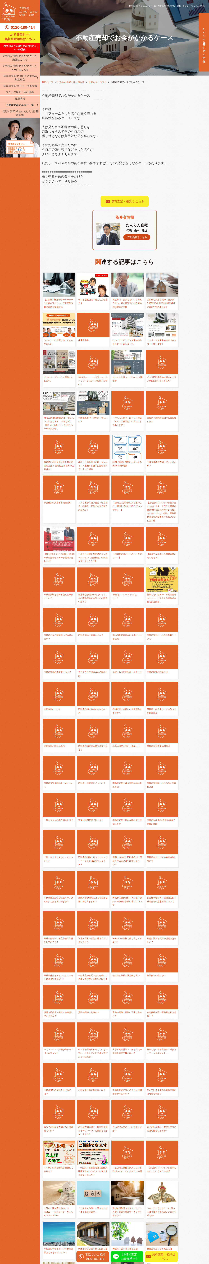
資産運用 (163, 1232)
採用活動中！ (50, 344)
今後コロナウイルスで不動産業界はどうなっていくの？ (90, 1080)
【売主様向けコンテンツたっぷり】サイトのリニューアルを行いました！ (189, 1120)
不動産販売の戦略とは (187, 609)
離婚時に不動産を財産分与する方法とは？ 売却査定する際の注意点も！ (91, 432)
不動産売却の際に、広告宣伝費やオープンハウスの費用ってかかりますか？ (57, 998)
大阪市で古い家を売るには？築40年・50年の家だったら (124, 1080)
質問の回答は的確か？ (154, 880)
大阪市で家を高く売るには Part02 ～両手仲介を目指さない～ (156, 1080)
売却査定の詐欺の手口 (187, 646)
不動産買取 (164, 1216)
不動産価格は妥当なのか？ (156, 569)
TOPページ (47, 82)
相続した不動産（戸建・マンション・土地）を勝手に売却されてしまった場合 (123, 432)
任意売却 (163, 1221)
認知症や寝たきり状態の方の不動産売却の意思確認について (156, 802)
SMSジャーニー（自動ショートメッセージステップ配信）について (190, 347)
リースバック (166, 1237)
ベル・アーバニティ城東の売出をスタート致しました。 (90, 347)
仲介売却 (163, 1211)
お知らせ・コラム (97, 82)
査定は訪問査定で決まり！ (156, 721)
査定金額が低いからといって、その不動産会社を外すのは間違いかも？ (189, 528)
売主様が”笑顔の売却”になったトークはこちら (20, 68)
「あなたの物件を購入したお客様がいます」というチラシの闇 (57, 1039)
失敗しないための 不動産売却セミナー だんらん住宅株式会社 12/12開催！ (90, 572)
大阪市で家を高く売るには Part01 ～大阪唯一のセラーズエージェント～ (189, 1080)
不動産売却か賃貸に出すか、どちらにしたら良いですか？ (57, 802)
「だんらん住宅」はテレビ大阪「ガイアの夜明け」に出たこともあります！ (189, 388)
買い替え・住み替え (118, 1216)
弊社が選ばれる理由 (54, 1211)
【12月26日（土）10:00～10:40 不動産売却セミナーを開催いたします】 (189, 473)
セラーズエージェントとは (123, 1117)
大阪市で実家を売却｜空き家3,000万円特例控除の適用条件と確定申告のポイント (157, 303)
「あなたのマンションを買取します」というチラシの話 (90, 1039)
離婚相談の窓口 (115, 1211)
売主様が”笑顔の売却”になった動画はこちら (20, 58)
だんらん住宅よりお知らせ (70, 82)
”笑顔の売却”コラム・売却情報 (20, 86)
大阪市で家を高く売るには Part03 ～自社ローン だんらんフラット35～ (123, 1039)
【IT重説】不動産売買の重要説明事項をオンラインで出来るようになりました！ (189, 998)
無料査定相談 (188, 1165)
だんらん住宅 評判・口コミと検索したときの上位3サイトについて (157, 1120)
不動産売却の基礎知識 (119, 1221)
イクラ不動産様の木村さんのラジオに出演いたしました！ (90, 388)
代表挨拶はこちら (137, 237)
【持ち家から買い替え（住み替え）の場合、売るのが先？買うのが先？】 (90, 473)
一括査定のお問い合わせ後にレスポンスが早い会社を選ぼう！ (189, 843)
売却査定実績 (196, 1232)
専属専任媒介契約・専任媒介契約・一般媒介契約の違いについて (123, 802)
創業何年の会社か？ (87, 880)
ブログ (46, 1242)
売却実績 (193, 1227)
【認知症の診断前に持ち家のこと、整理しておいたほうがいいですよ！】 (123, 473)
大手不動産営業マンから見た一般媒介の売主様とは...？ (156, 921)
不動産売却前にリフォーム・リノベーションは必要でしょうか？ (123, 761)
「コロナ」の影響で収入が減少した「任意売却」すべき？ (90, 1120)
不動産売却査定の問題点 (122, 684)
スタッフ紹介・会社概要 (20, 92)
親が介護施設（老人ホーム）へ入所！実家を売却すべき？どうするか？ (189, 1039)
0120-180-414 (23, 27)
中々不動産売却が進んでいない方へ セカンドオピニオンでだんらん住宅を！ (123, 921)
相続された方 (166, 1227)
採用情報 (20, 98)
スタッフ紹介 (50, 1237)
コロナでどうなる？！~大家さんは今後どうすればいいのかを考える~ (58, 1080)
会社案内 (47, 1227)
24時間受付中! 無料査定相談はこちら (20, 37)
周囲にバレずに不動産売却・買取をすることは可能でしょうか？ (156, 761)
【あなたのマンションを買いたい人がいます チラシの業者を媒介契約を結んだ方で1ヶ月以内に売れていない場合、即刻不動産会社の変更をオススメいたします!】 (157, 480)
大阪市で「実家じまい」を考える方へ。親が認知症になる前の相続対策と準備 (123, 303)
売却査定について (53, 646)
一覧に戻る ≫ (125, 1142)
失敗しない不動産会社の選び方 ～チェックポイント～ (189, 921)
